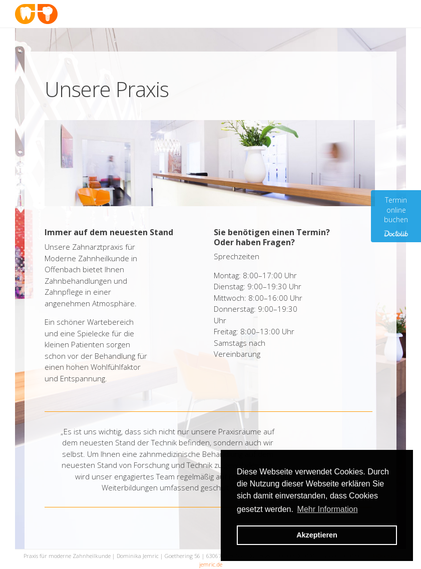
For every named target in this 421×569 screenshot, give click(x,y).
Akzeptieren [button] (316, 535)
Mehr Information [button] (327, 509)
